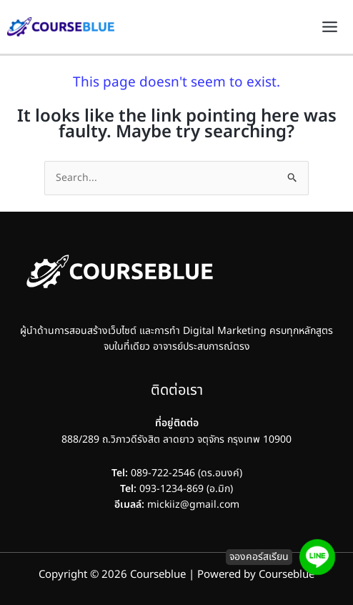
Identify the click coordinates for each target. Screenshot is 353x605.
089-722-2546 (163, 473)
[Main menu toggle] (329, 27)
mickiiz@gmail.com (193, 504)
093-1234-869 (162, 488)
